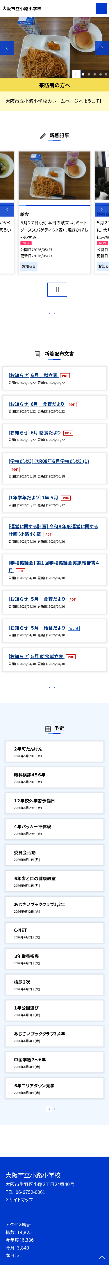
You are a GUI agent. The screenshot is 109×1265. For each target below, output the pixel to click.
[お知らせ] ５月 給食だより (37, 633)
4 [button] (100, 74)
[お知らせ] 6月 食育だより (36, 410)
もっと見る (51, 314)
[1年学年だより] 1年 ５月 (34, 503)
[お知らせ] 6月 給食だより (35, 438)
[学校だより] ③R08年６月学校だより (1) (48, 467)
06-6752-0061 (30, 1192)
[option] (54, 48)
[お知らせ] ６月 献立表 (33, 381)
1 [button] (83, 74)
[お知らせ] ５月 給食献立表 (36, 662)
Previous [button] (7, 48)
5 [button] (106, 74)
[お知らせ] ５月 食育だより (37, 605)
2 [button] (88, 74)
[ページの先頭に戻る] (101, 1258)
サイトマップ (21, 1199)
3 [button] (94, 74)
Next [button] (102, 48)
